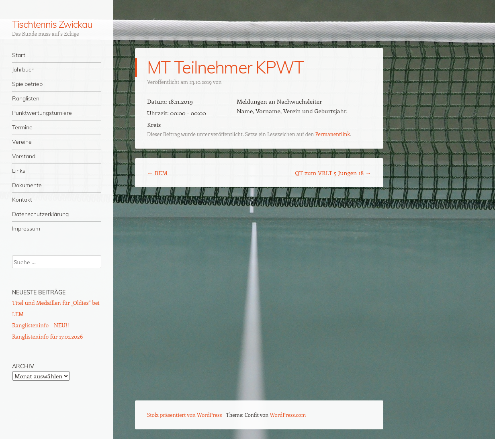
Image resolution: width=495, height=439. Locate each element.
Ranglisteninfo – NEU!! (40, 325)
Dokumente (27, 185)
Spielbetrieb (27, 84)
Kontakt (22, 199)
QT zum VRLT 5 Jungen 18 (333, 173)
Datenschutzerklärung (40, 214)
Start (18, 55)
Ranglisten (25, 98)
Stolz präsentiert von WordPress (184, 414)
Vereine (22, 141)
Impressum (26, 228)
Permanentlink (332, 134)
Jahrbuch (23, 69)
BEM (157, 173)
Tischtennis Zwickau (52, 24)
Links (18, 170)
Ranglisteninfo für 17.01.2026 (47, 336)
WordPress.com (288, 414)
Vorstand (23, 156)
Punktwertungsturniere (42, 112)
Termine (22, 127)
